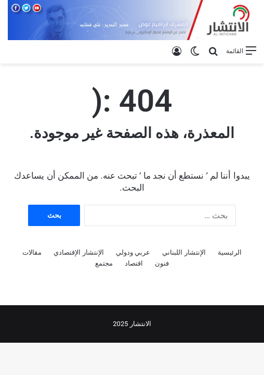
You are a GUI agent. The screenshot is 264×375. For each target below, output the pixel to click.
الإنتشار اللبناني (183, 252)
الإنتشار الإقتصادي (78, 252)
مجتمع (104, 263)
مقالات (32, 252)
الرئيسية (230, 252)
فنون (162, 263)
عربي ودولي (133, 252)
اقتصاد (134, 263)
